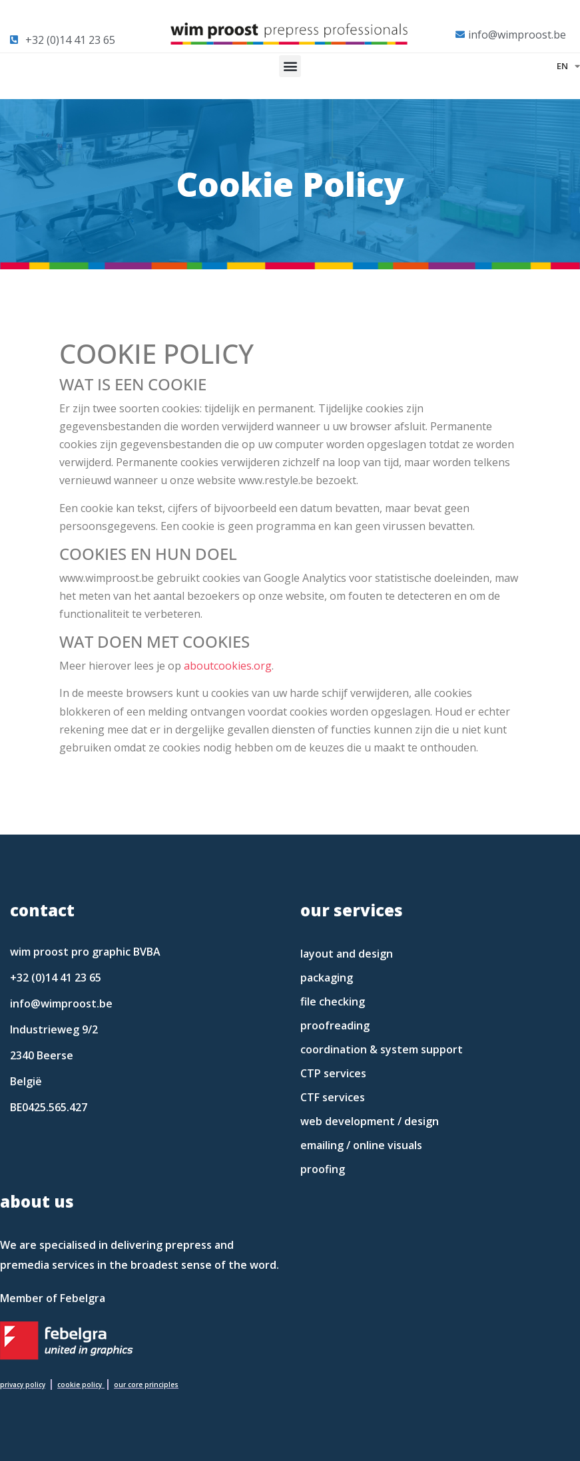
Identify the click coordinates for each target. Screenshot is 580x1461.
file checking (332, 1001)
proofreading (335, 1025)
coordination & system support (381, 1049)
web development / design (369, 1121)
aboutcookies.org (228, 665)
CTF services (332, 1097)
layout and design (346, 953)
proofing (322, 1169)
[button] (290, 66)
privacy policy (22, 1384)
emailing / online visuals (361, 1145)
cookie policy (79, 1384)
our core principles (146, 1384)
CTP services (333, 1073)
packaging (326, 977)
